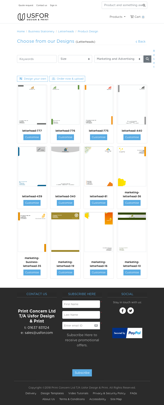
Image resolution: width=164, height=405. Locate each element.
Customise (32, 137)
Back (141, 41)
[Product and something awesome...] (124, 5)
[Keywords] (37, 59)
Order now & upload (67, 78)
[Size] (75, 59)
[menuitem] (117, 16)
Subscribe (82, 373)
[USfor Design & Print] (33, 17)
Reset (154, 58)
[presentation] (85, 356)
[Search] (147, 59)
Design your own (32, 78)
